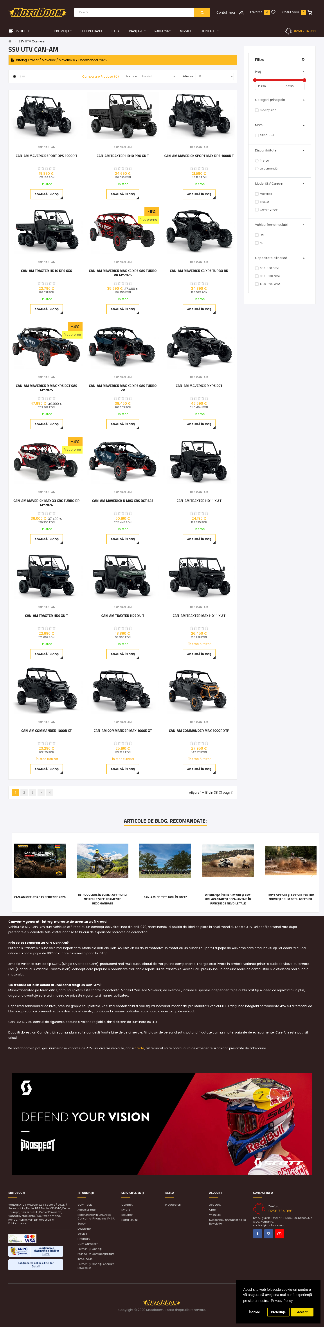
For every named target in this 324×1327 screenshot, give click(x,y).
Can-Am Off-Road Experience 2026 (40, 897)
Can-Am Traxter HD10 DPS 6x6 (46, 270)
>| (50, 792)
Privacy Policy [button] (282, 1301)
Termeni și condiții (89, 1249)
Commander (266, 209)
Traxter (262, 202)
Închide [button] (254, 1312)
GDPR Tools (84, 1205)
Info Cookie (84, 1259)
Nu (259, 243)
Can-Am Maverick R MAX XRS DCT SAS (122, 500)
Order (212, 1210)
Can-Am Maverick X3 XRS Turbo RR (199, 270)
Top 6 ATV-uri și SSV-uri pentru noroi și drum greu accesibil (290, 896)
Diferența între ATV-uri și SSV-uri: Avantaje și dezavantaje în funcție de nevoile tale (228, 899)
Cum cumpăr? (87, 1244)
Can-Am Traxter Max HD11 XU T (199, 615)
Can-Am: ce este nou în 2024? (165, 897)
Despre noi (84, 1228)
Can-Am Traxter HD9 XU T (46, 615)
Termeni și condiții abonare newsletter (95, 1266)
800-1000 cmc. (268, 276)
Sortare (131, 76)
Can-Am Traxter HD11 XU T (199, 500)
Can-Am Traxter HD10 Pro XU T (123, 155)
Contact (127, 1205)
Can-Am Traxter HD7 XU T (122, 615)
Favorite (256, 12)
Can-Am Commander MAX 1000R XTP (199, 730)
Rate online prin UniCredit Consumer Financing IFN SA (96, 1216)
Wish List (215, 1215)
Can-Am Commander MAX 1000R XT (123, 730)
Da (259, 235)
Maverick (263, 194)
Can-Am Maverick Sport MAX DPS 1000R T (199, 155)
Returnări (127, 1215)
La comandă (266, 168)
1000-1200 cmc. (268, 284)
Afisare (188, 76)
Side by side (265, 110)
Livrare (125, 1210)
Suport (81, 1223)
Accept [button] (302, 1312)
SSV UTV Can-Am (32, 41)
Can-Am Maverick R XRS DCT (199, 385)
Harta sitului (129, 1220)
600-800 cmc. (267, 268)
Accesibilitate (86, 1210)
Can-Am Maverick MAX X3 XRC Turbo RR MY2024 (46, 502)
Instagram (268, 1233)
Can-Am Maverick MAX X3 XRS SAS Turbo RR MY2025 (123, 272)
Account (215, 1205)
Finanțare (83, 1239)
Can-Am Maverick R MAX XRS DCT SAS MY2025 (46, 387)
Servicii (82, 1234)
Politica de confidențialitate (95, 1254)
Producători (173, 1205)
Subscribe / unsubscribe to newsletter (227, 1221)
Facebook (257, 1233)
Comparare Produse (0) (100, 76)
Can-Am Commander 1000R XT (46, 730)
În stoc (262, 160)
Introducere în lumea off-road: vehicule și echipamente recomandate (102, 899)
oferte (139, 1048)
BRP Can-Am (266, 135)
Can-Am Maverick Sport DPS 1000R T (46, 155)
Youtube (279, 1233)
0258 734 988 (305, 31)
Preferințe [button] (278, 1312)
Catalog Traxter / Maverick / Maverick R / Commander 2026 (59, 60)
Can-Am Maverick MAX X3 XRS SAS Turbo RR (123, 387)
